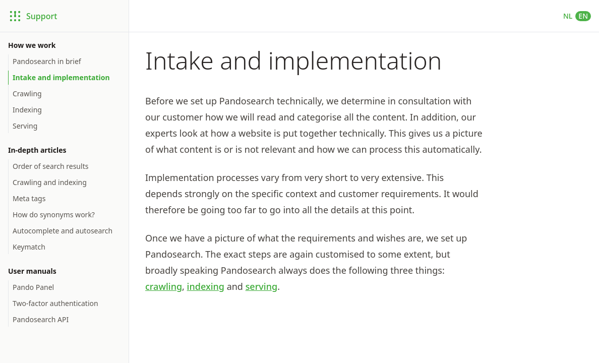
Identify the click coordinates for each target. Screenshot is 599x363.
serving (262, 286)
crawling (163, 286)
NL (567, 16)
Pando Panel (33, 287)
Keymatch (29, 247)
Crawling (27, 93)
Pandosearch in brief (47, 61)
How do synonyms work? (54, 214)
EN (583, 16)
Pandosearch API (41, 319)
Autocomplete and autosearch (62, 230)
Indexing (27, 109)
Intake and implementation (61, 77)
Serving (25, 126)
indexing (205, 286)
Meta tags (29, 198)
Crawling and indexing (50, 182)
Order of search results (50, 166)
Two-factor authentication (55, 303)
